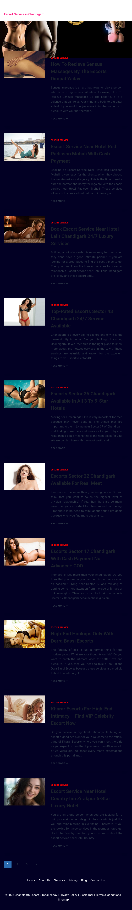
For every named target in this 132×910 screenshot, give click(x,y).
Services (59, 880)
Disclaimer (86, 895)
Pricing (73, 880)
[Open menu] (122, 10)
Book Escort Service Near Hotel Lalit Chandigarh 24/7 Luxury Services (85, 236)
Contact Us (97, 880)
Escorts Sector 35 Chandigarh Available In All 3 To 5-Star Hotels (83, 401)
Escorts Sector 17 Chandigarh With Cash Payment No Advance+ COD (83, 559)
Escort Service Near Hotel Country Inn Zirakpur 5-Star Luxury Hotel (80, 798)
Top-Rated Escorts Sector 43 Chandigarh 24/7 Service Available (82, 319)
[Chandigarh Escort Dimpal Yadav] (42, 10)
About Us (45, 880)
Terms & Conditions (108, 895)
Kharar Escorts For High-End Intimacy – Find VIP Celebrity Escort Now (82, 716)
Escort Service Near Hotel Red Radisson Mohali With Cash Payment (83, 154)
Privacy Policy (68, 895)
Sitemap (63, 899)
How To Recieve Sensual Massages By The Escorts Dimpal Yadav (79, 71)
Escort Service (60, 58)
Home (31, 880)
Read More (59, 118)
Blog (84, 880)
